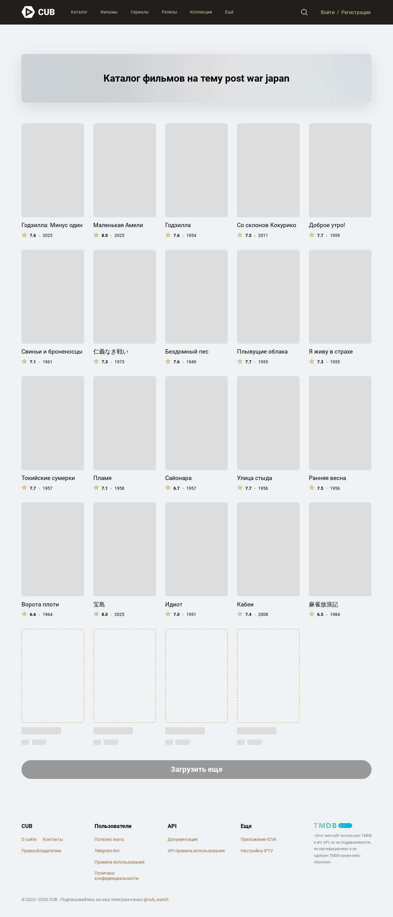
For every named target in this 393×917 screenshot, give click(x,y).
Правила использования (120, 862)
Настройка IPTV (257, 850)
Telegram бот (107, 850)
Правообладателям (41, 850)
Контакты (53, 839)
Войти (328, 12)
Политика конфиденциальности (116, 876)
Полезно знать (109, 839)
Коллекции (201, 12)
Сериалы (140, 12)
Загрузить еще (197, 769)
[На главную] (38, 12)
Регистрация (356, 12)
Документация (183, 839)
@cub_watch (156, 899)
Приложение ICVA (258, 839)
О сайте (29, 839)
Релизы (169, 12)
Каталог (79, 12)
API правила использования (196, 850)
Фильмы (109, 12)
